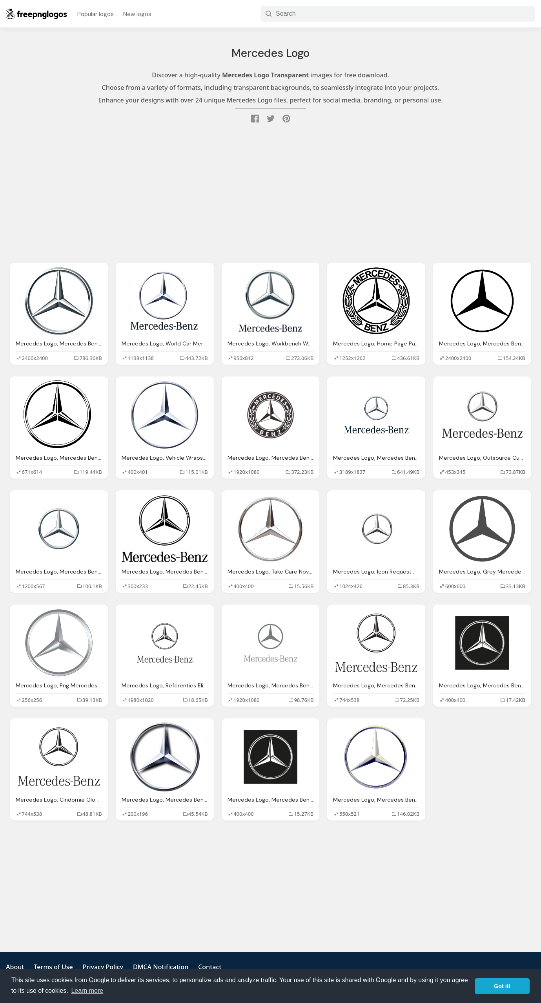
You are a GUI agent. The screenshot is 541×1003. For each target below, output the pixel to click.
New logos (137, 14)
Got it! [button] (502, 986)
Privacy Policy (103, 967)
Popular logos (95, 14)
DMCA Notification (160, 967)
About (15, 967)
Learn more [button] (87, 990)
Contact (209, 967)
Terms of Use (53, 967)
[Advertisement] (270, 194)
